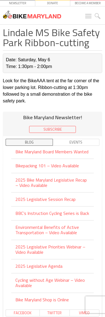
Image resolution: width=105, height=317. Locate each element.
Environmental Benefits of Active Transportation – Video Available (47, 230)
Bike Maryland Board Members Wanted (51, 152)
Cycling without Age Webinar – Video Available (50, 283)
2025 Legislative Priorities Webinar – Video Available (50, 249)
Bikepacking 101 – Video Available (47, 165)
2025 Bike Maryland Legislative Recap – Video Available (51, 183)
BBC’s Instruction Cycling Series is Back (52, 213)
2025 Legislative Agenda (38, 266)
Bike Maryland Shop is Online (42, 299)
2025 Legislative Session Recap (45, 199)
